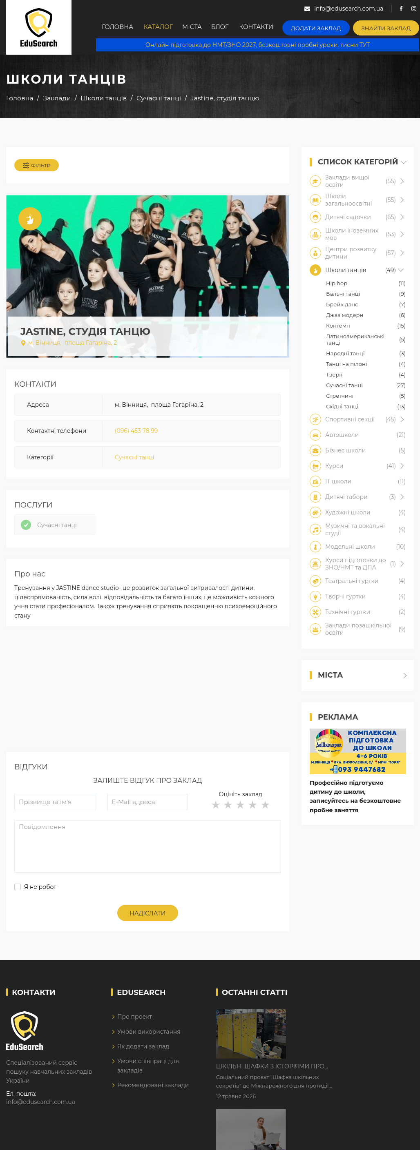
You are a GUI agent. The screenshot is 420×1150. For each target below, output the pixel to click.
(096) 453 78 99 (136, 432)
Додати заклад (324, 27)
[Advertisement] (147, 699)
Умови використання (149, 1035)
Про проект (134, 1020)
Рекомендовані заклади (153, 1089)
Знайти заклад (389, 27)
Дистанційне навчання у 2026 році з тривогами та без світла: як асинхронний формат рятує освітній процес (348, 1071)
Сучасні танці (134, 459)
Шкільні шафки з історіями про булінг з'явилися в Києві (340, 1020)
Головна (118, 27)
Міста (197, 27)
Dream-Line (397, 1139)
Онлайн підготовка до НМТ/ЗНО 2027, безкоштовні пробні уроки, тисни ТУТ (258, 45)
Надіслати (148, 917)
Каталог (161, 27)
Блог (229, 27)
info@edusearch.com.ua (40, 1106)
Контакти (267, 27)
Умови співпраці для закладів (148, 1069)
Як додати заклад (143, 1050)
